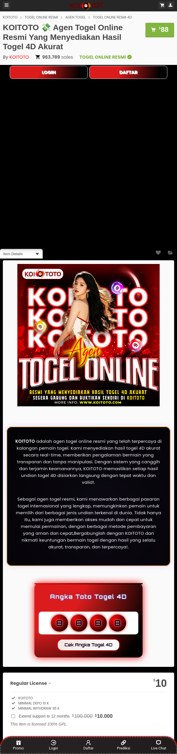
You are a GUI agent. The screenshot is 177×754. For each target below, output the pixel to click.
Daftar (88, 745)
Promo (18, 745)
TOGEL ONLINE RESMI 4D (112, 17)
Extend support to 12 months (66, 716)
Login (53, 745)
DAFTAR (128, 72)
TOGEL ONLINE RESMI (41, 17)
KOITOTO (10, 17)
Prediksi (123, 745)
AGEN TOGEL (75, 17)
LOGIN (48, 72)
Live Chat (158, 745)
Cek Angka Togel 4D (89, 645)
